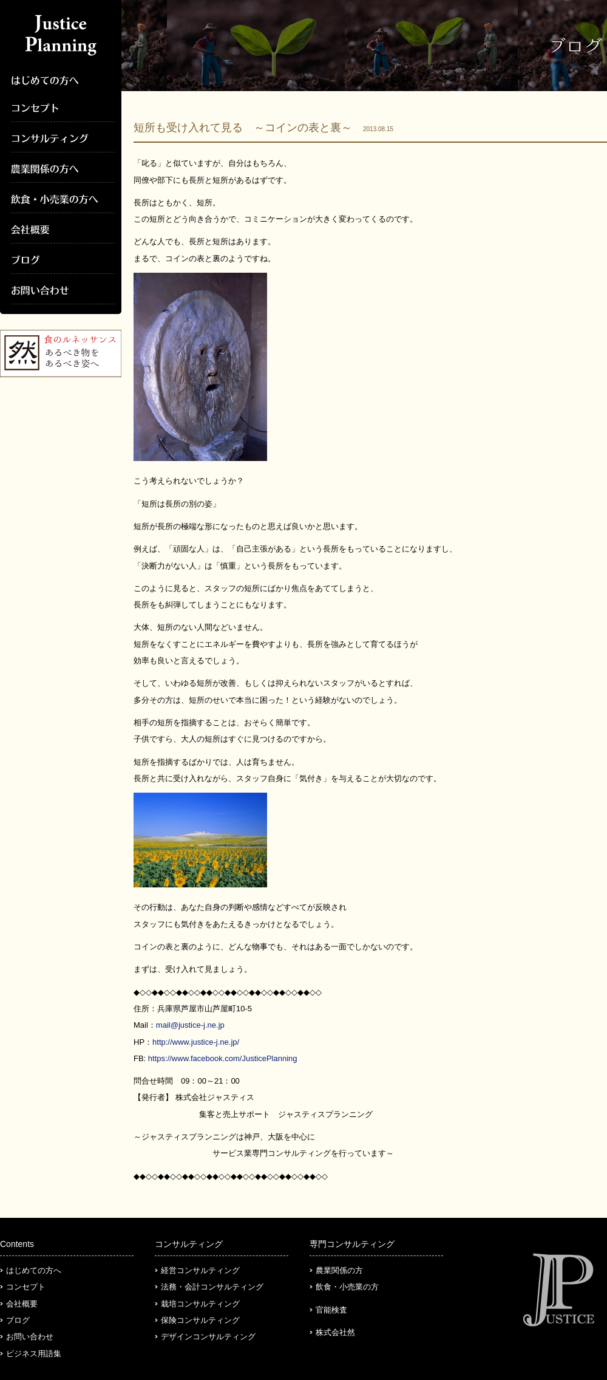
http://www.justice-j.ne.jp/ (195, 1042)
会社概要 (22, 1303)
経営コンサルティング (200, 1270)
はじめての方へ (33, 1270)
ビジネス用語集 (33, 1353)
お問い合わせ (29, 1336)
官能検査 (331, 1309)
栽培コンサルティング (200, 1303)
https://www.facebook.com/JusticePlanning (222, 1058)
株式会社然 (335, 1332)
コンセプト (26, 1286)
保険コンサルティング (200, 1320)
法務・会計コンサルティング (212, 1286)
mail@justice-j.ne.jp (190, 1025)
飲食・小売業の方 (347, 1286)
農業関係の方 (339, 1270)
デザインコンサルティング (208, 1336)
